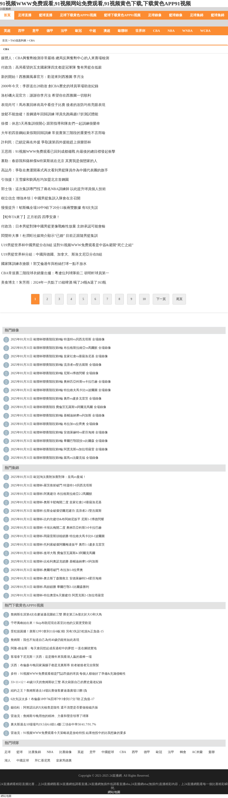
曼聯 (211, 752)
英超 (7, 30)
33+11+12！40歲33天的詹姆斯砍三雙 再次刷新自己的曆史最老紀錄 (56, 682)
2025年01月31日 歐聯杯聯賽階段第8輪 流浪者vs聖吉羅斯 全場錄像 (56, 364)
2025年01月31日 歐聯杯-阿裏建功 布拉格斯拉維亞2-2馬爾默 (51, 493)
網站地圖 (114, 792)
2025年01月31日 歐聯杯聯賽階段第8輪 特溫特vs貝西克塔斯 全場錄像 (58, 339)
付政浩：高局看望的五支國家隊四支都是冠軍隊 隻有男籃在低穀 (51, 67)
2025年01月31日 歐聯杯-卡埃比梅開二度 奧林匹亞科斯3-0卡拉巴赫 (56, 527)
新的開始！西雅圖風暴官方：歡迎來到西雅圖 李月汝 (42, 77)
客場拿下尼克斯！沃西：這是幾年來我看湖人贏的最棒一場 (51, 656)
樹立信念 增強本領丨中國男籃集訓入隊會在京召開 (40, 198)
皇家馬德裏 (64, 760)
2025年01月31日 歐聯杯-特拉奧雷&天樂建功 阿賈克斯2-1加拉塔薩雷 (57, 595)
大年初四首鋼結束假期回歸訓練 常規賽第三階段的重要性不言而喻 (53, 133)
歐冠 (78, 30)
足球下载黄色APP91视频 (78, 15)
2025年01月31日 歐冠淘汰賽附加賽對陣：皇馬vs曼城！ (48, 477)
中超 (92, 30)
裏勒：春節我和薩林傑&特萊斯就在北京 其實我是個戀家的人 (49, 161)
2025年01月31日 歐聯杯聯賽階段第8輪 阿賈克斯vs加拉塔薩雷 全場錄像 (59, 449)
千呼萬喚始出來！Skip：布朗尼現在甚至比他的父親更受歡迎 (51, 623)
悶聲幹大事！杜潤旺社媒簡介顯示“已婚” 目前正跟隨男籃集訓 (49, 236)
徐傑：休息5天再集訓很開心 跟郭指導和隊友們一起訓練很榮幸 (50, 123)
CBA (156, 30)
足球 (7, 752)
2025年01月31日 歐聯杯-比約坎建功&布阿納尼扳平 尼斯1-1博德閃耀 (57, 519)
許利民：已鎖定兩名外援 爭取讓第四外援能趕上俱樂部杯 (46, 142)
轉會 (183, 752)
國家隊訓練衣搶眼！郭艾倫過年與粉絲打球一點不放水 (44, 264)
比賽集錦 (34, 752)
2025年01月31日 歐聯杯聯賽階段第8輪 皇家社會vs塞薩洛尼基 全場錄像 (59, 356)
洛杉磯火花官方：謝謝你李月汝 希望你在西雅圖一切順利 (46, 95)
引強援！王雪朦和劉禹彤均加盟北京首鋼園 (35, 179)
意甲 (35, 30)
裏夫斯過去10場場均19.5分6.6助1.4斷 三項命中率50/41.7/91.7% (53, 724)
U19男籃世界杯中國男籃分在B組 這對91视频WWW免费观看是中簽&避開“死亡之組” (67, 245)
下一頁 (161, 299)
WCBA (205, 30)
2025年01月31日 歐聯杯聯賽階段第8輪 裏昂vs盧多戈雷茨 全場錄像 (56, 398)
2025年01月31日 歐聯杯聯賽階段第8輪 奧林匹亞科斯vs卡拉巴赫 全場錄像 (61, 381)
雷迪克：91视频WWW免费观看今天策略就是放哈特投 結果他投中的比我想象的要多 (68, 733)
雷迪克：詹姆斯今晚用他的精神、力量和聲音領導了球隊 (50, 716)
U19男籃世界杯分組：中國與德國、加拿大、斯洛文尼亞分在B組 (51, 254)
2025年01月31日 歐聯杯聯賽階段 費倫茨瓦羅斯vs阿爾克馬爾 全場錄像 (58, 407)
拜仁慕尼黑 (42, 760)
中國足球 (22, 760)
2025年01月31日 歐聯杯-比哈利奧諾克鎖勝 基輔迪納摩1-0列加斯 (54, 561)
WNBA (187, 30)
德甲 (50, 30)
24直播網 (5, 8)
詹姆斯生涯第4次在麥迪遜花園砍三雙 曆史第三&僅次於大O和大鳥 (56, 614)
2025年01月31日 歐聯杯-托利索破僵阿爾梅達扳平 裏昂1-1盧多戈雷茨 (58, 544)
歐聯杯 (123, 30)
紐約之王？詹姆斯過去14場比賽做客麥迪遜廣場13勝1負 (49, 690)
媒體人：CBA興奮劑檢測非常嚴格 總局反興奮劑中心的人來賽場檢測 (55, 58)
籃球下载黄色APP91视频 (122, 15)
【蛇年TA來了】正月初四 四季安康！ (30, 217)
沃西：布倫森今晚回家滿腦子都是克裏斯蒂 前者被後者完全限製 (55, 665)
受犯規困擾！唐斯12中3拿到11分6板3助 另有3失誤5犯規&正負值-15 (57, 631)
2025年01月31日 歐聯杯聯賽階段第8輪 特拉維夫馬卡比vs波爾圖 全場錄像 (61, 390)
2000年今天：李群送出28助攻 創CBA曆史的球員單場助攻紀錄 (49, 86)
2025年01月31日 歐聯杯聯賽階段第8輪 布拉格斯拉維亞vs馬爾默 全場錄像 (61, 347)
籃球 (19, 752)
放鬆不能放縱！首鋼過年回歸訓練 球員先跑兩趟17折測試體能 (49, 114)
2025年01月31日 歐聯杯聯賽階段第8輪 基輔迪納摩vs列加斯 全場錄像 (58, 415)
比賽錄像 (65, 752)
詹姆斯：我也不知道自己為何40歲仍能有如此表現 (45, 640)
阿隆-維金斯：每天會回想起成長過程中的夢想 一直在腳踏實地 (54, 648)
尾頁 (179, 299)
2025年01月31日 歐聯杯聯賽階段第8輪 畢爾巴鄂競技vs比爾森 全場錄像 (59, 441)
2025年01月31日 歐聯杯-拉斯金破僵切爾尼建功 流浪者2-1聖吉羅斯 (56, 510)
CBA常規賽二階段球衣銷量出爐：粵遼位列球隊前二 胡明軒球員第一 (55, 273)
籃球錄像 (175, 15)
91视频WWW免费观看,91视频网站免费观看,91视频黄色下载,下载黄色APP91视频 (95, 3)
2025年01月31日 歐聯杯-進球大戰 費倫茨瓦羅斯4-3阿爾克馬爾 (53, 553)
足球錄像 (154, 15)
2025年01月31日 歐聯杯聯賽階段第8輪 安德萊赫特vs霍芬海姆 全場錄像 (59, 432)
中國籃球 (108, 752)
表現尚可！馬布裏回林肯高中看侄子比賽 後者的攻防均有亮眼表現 (53, 105)
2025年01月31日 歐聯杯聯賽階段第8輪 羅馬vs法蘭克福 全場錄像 (54, 457)
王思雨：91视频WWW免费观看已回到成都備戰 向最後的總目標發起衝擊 (58, 151)
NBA (171, 30)
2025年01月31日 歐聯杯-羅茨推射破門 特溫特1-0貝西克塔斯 (51, 485)
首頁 (7, 15)
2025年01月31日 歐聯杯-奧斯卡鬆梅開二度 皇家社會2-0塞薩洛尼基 (56, 502)
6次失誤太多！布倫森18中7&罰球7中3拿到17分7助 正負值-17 (52, 699)
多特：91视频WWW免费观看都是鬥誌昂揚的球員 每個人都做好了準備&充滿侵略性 (68, 673)
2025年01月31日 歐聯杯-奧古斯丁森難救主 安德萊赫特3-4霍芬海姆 (56, 578)
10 (144, 299)
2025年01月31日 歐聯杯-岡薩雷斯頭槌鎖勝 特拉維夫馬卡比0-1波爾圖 (58, 536)
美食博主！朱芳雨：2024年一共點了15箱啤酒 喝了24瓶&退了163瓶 (53, 282)
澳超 (107, 30)
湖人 (7, 760)
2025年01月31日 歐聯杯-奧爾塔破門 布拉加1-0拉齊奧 (47, 570)
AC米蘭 (197, 752)
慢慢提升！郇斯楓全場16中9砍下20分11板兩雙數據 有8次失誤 (49, 207)
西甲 (21, 30)
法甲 (64, 30)
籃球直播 (45, 15)
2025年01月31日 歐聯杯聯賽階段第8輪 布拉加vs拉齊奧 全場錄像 (54, 424)
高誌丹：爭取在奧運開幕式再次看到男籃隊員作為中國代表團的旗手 (54, 170)
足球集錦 (196, 15)
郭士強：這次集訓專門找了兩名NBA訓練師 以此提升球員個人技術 (53, 189)
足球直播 (24, 15)
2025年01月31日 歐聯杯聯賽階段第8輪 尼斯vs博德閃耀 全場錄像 (54, 373)
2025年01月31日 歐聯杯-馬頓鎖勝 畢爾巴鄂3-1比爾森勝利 (50, 587)
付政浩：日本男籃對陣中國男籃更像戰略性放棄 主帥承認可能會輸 (53, 226)
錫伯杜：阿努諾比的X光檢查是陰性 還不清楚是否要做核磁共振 (54, 707)
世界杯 (140, 30)
